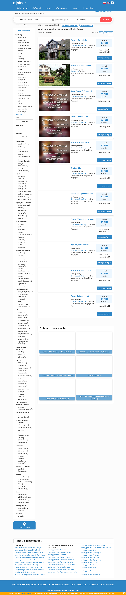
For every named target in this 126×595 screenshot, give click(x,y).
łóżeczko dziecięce (24, 376)
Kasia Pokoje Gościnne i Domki (83, 91)
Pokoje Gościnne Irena (80, 142)
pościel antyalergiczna (23, 416)
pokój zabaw (22, 389)
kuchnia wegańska (24, 274)
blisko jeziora (23, 448)
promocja (19, 133)
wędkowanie (22, 339)
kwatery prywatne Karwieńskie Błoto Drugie (29, 562)
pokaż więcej (21, 114)
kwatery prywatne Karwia (89, 550)
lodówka (21, 240)
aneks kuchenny (23, 205)
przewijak (21, 392)
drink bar (21, 261)
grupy (20, 516)
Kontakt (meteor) (29, 585)
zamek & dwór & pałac (24, 106)
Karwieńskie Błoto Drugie (79, 45)
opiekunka (22, 381)
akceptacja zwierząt (21, 177)
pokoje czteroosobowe (23, 150)
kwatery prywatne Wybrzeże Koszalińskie (61, 564)
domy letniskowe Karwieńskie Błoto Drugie (29, 552)
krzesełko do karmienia (21, 372)
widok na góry (23, 494)
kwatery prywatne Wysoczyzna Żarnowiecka (62, 572)
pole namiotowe (22, 85)
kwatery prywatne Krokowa (90, 565)
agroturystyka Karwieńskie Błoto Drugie (28, 547)
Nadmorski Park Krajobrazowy (57, 399)
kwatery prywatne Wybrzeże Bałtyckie (60, 557)
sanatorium (21, 88)
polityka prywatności (60, 585)
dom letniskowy (22, 45)
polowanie (22, 331)
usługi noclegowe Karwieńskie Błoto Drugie (29, 570)
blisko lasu (22, 451)
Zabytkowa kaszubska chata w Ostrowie (94, 352)
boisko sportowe (24, 320)
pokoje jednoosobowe (23, 160)
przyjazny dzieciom (21, 395)
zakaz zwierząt (23, 199)
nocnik (20, 378)
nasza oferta (82, 585)
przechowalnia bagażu (22, 295)
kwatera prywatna (23, 64)
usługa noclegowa (23, 98)
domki (20, 147)
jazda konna (22, 326)
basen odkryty (23, 318)
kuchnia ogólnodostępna (24, 233)
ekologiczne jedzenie (21, 265)
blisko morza (22, 454)
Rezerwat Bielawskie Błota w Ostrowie (57, 352)
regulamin (42, 585)
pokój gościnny (22, 82)
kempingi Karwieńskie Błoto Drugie (26, 560)
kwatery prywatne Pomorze (57, 555)
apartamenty (22, 144)
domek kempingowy (24, 48)
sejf (19, 302)
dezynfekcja (22, 477)
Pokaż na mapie (24, 525)
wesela (20, 430)
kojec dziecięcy (23, 368)
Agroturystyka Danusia (80, 245)
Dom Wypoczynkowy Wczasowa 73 (85, 193)
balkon (20, 208)
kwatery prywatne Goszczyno (90, 557)
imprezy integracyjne (22, 424)
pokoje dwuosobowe (23, 155)
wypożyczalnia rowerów (22, 343)
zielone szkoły (23, 442)
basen (20, 312)
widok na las (22, 500)
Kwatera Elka (76, 168)
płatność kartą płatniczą (22, 509)
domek (19, 51)
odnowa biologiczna (24, 72)
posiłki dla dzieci (24, 281)
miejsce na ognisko (21, 243)
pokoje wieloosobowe (23, 169)
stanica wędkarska (23, 96)
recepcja (21, 299)
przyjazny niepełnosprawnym (24, 408)
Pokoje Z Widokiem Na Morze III (84, 219)
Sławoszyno (75, 71)
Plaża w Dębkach (94, 375)
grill (19, 227)
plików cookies (26, 593)
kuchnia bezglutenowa (23, 270)
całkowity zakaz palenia (22, 182)
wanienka (21, 399)
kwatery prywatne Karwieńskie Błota (93, 545)
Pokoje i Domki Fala (79, 40)
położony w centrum (21, 462)
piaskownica (22, 384)
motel (19, 69)
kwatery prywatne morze (89, 571)
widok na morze (23, 502)
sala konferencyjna (24, 428)
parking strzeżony (24, 191)
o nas (73, 585)
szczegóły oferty (104, 58)
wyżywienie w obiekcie (21, 285)
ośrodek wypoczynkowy (22, 76)
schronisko (20, 90)
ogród (20, 247)
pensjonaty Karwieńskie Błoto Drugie (27, 565)
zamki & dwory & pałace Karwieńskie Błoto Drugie (31, 574)
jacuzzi (20, 352)
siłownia (21, 357)
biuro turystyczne (23, 43)
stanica (19, 93)
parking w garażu (24, 194)
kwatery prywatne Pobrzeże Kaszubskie (61, 569)
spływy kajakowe (24, 334)
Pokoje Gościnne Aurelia (81, 65)
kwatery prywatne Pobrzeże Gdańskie (60, 562)
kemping (20, 59)
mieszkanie (21, 67)
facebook (16, 585)
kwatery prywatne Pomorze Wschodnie (61, 560)
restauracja (21, 112)
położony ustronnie (21, 457)
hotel (19, 56)
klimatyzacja (22, 210)
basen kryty (22, 315)
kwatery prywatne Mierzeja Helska (59, 567)
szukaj (106, 19)
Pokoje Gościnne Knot (80, 296)
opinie (110, 35)
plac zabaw (22, 386)
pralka (20, 253)
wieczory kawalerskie (22, 434)
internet (21, 186)
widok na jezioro (24, 497)
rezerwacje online (23, 30)
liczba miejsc (20, 125)
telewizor (21, 216)
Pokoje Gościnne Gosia (80, 117)
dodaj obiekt (94, 585)
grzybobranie (22, 323)
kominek (21, 229)
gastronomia (21, 109)
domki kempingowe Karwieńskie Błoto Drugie (30, 555)
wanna (20, 255)
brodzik (21, 365)
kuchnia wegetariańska (23, 277)
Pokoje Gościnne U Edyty (81, 270)
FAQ (49, 585)
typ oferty (19, 35)
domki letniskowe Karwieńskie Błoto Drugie (29, 557)
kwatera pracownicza (24, 61)
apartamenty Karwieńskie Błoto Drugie (27, 550)
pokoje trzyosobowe (22, 165)
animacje (21, 363)
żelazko (21, 218)
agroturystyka (21, 37)
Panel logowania (107, 585)
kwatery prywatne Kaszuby (57, 550)
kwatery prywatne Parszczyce (90, 555)
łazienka (21, 213)
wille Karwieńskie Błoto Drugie (25, 572)
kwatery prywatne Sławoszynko (91, 552)
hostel (19, 53)
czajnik (20, 224)
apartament (21, 40)
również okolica (20, 25)
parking (21, 189)
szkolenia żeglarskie (22, 470)
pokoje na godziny (24, 292)
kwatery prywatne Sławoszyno (91, 560)
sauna (20, 354)
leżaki (20, 237)
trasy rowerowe (23, 336)
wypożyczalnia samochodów (23, 305)
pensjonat (20, 80)
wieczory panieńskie (22, 439)
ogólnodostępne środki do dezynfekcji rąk (24, 481)
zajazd (19, 104)
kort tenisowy (23, 328)
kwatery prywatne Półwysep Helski (59, 552)
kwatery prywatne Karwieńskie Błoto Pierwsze (96, 548)
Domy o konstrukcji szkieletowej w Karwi (57, 375)
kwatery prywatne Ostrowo (89, 562)
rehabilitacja (22, 197)
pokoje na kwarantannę (22, 487)
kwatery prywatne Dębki (89, 567)
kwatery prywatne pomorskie (90, 574)
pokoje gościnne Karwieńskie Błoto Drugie (29, 567)
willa (18, 101)
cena (17, 118)
